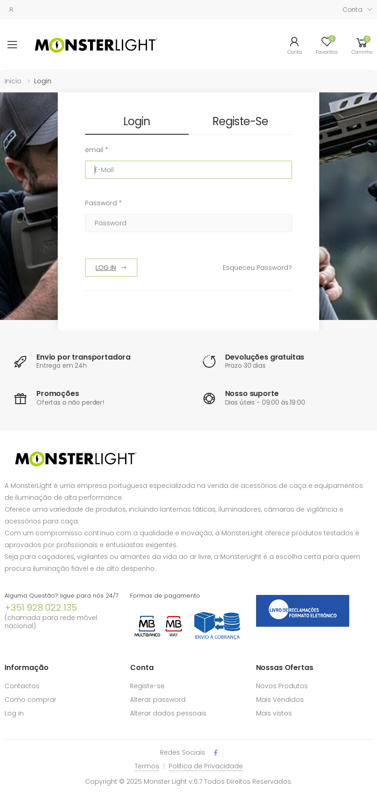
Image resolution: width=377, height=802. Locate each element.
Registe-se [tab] (240, 121)
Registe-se (147, 685)
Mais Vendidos (280, 699)
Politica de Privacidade (206, 766)
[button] (362, 45)
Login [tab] (137, 121)
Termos (147, 766)
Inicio (13, 81)
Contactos (22, 685)
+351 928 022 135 (41, 607)
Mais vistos (274, 713)
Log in (14, 713)
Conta (352, 9)
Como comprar (30, 699)
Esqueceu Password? (257, 267)
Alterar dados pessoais (168, 713)
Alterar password (158, 699)
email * (96, 149)
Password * (103, 203)
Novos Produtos (282, 685)
